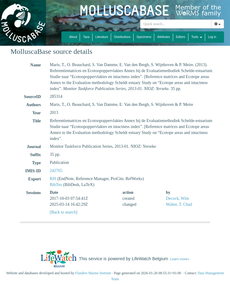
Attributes (163, 37)
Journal (34, 146)
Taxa (86, 37)
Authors (33, 105)
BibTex (56, 184)
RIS (53, 178)
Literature (102, 37)
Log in (212, 37)
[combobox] (175, 23)
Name (35, 65)
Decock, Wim (177, 198)
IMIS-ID (33, 171)
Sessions (33, 192)
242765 (56, 170)
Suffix (35, 155)
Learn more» (180, 259)
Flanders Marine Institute (93, 273)
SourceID (32, 97)
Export (34, 179)
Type (36, 163)
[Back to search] (63, 212)
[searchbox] (176, 24)
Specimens (144, 37)
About (73, 37)
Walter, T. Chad (179, 204)
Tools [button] (196, 37)
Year (36, 113)
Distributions (122, 37)
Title (37, 121)
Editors (180, 37)
